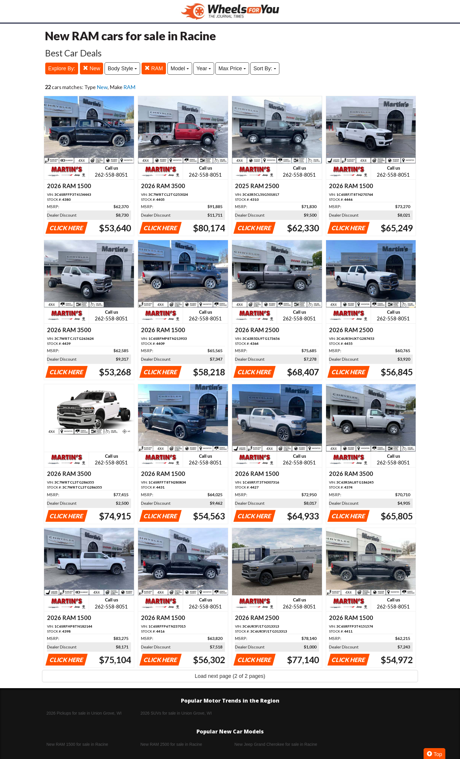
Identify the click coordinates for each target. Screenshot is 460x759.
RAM (154, 68)
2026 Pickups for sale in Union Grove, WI (84, 713)
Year (204, 68)
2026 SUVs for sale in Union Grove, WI (176, 713)
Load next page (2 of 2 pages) (230, 676)
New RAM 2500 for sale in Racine (171, 744)
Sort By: (264, 68)
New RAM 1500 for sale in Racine (77, 744)
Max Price (232, 68)
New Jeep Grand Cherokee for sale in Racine (275, 744)
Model (180, 68)
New (91, 68)
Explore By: (61, 68)
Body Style (122, 68)
